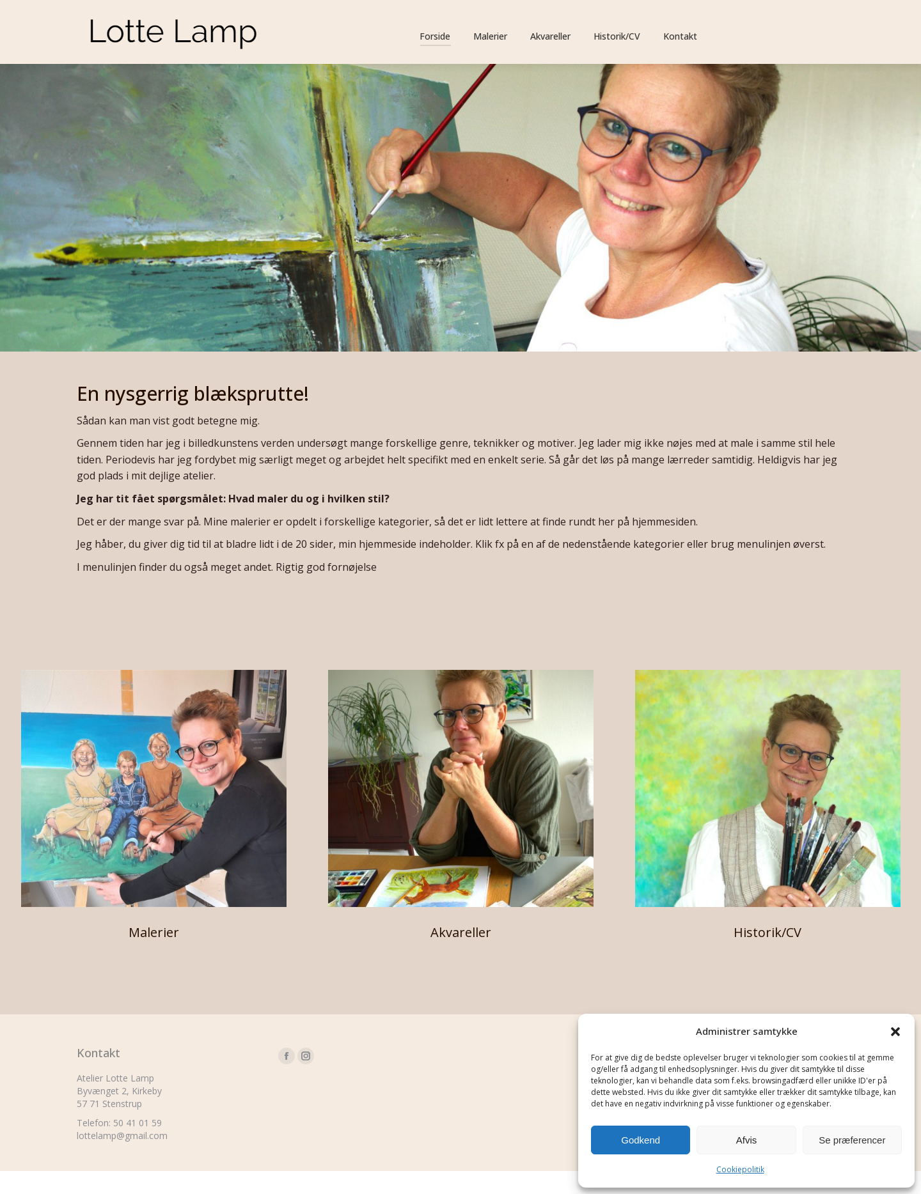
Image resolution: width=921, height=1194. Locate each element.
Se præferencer (852, 1140)
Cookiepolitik (740, 1169)
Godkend (640, 1140)
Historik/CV (767, 955)
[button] (895, 1031)
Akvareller (460, 955)
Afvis (746, 1140)
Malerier (154, 955)
